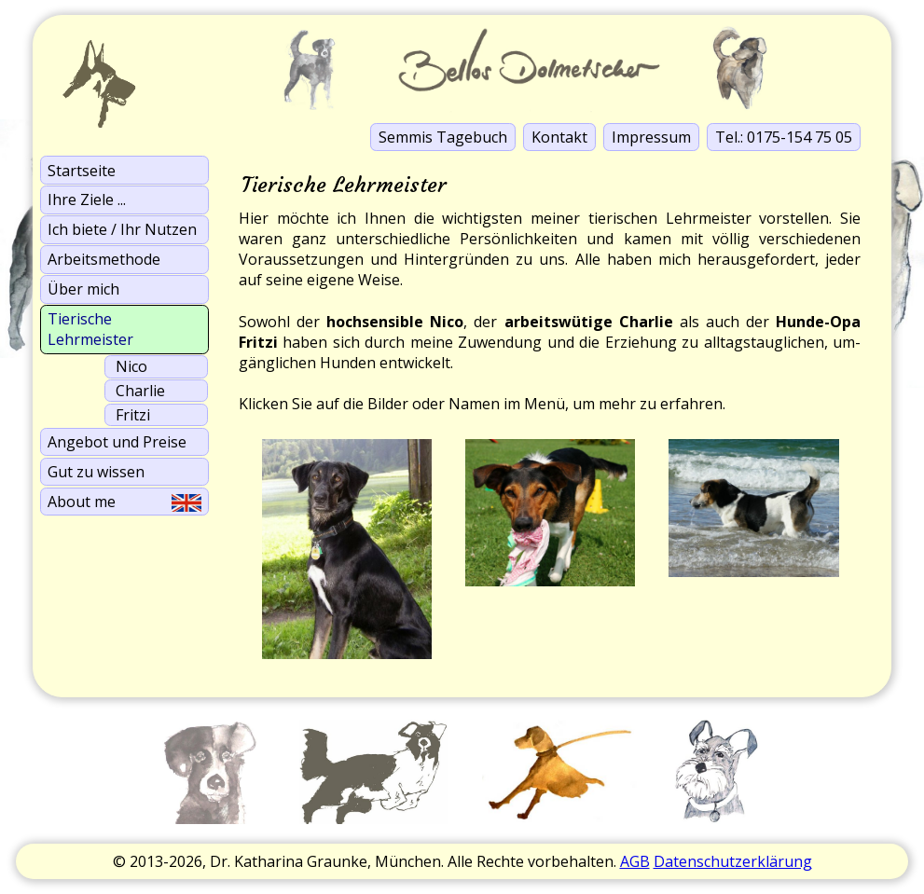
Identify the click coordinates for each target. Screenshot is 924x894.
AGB (635, 861)
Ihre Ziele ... (87, 199)
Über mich (83, 289)
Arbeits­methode (104, 259)
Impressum (651, 137)
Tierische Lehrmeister (90, 329)
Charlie (140, 390)
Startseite (82, 170)
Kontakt (559, 137)
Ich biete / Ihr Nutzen (122, 229)
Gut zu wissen (96, 471)
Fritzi (133, 415)
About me (124, 501)
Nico (131, 366)
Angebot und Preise (117, 442)
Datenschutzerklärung (733, 861)
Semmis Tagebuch (443, 137)
